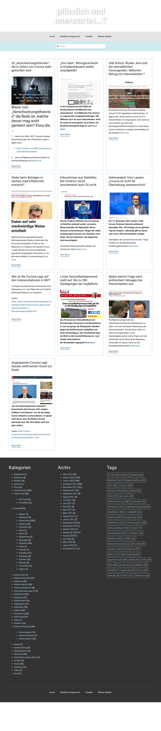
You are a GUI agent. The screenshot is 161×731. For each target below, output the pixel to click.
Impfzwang (19, 617)
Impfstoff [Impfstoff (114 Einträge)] (134, 512)
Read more (37, 160)
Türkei (16, 670)
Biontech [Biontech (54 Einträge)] (114, 480)
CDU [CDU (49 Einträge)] (112, 485)
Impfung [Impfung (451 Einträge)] (115, 517)
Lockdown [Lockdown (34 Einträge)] (135, 533)
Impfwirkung (19, 613)
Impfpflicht (19, 594)
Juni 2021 (67, 503)
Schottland (24, 553)
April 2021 (67, 510)
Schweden (23, 556)
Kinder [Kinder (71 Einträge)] (136, 528)
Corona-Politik (20, 490)
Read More (16, 166)
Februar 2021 (69, 516)
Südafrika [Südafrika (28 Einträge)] (140, 565)
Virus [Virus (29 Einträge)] (143, 570)
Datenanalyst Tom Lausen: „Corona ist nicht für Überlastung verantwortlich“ (127, 181)
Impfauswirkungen (22, 578)
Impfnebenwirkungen (23, 591)
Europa (17, 508)
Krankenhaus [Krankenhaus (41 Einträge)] (116, 533)
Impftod (17, 610)
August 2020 (68, 535)
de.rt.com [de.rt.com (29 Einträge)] (126, 496)
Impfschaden (20, 600)
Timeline (89, 36)
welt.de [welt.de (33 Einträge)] (113, 575)
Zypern (22, 569)
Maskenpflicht (20, 651)
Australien (18, 477)
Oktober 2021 (69, 490)
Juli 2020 (67, 539)
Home (52, 36)
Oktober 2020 (69, 529)
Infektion (18, 623)
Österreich (23, 543)
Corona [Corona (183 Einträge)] (126, 485)
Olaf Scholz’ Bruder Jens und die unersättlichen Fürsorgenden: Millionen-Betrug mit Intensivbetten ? (128, 68)
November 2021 (70, 487)
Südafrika (18, 667)
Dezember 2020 (70, 523)
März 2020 (67, 542)
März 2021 (67, 513)
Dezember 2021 (70, 484)
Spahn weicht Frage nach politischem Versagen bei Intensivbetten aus (125, 280)
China (16, 487)
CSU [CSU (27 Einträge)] (112, 496)
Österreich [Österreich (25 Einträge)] (141, 575)
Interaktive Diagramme (70, 36)
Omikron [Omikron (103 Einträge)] (115, 549)
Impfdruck (18, 581)
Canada (17, 484)
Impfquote (18, 597)
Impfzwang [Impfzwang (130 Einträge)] (133, 517)
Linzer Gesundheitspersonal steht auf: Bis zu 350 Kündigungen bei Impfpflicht (79, 280)
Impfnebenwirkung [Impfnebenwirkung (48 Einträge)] (137, 507)
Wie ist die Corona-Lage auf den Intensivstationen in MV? (30, 278)
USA (16, 673)
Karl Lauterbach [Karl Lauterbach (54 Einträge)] (118, 528)
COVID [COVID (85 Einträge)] (134, 491)
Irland (21, 530)
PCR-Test (23, 499)
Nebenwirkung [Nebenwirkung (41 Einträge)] (117, 544)
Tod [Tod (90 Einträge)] (112, 570)
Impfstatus (19, 607)
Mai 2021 (67, 506)
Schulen (17, 660)
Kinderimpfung (20, 647)
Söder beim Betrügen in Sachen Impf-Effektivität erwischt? (27, 181)
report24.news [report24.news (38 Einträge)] (117, 560)
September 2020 (70, 532)
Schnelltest (24, 503)
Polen (21, 546)
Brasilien (18, 481)
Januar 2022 (68, 481)
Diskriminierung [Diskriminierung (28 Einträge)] (118, 501)
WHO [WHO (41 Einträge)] (127, 575)
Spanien (22, 562)
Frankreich (23, 527)
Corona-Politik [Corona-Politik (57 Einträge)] (117, 491)
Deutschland (24, 520)
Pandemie (18, 654)
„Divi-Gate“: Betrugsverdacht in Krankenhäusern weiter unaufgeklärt (79, 66)
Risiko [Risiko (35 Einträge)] (135, 560)
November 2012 (70, 548)
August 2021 (68, 497)
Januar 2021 (68, 519)
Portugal (22, 549)
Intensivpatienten (26, 635)
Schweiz (22, 559)
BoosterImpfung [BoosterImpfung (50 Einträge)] (134, 480)
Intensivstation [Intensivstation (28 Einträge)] (136, 522)
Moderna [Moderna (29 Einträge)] (114, 538)
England (22, 524)
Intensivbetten (25, 632)
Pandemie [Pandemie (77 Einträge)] (132, 549)
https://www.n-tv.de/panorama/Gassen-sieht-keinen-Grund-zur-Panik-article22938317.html (31, 434)
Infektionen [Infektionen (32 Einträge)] (116, 522)
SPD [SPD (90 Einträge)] (112, 565)
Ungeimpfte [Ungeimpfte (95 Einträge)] (127, 570)
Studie (16, 664)
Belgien (22, 514)
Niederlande (24, 537)
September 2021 (70, 493)
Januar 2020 (68, 545)
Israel (16, 644)
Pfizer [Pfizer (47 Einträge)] (113, 554)
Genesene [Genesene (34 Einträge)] (115, 507)
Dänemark (23, 517)
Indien (16, 620)
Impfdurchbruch (21, 584)
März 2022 (67, 474)
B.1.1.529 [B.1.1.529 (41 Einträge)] (123, 475)
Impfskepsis (19, 604)
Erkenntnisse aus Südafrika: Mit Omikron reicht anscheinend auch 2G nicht (78, 181)
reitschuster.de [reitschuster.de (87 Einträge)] (130, 554)
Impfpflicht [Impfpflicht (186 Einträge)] (116, 512)
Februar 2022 (69, 477)
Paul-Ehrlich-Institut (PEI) (25, 657)
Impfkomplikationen (23, 588)
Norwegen (23, 540)
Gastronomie (19, 575)
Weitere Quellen (104, 36)
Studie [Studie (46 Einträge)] (124, 565)
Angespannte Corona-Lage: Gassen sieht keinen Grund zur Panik (31, 366)
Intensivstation (25, 639)
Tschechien (24, 566)
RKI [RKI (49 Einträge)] (146, 560)
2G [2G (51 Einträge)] (111, 475)
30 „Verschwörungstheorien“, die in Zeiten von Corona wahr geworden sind (31, 66)
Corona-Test (19, 493)
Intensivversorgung (22, 626)
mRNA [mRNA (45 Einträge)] (129, 538)
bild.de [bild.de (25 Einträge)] (137, 475)
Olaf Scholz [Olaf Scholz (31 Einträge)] (137, 544)
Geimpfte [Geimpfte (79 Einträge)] (138, 501)
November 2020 (70, 526)
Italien (21, 533)
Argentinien (19, 474)
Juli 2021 (67, 500)
